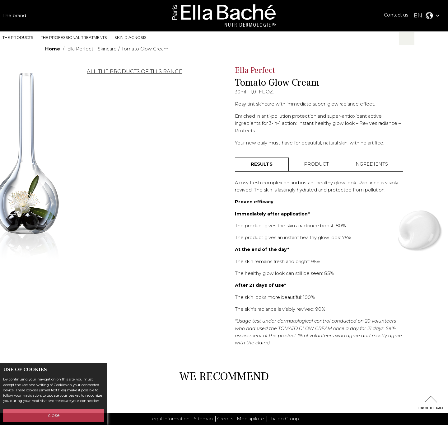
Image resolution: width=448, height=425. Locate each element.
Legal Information (169, 419)
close (54, 415)
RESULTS (262, 164)
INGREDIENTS (371, 164)
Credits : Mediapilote (240, 419)
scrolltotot (431, 402)
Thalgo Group (283, 419)
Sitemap (203, 419)
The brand (14, 15)
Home (52, 49)
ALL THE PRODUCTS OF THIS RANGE (134, 71)
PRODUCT (316, 164)
